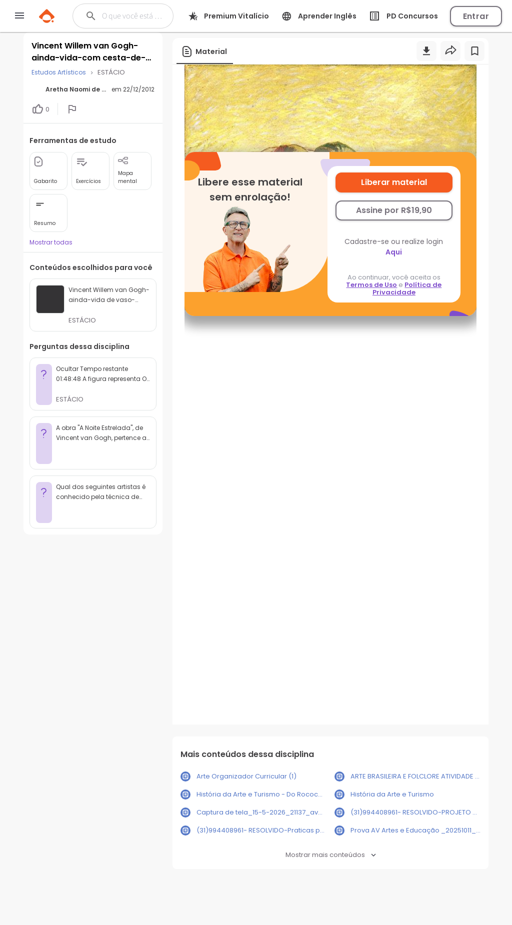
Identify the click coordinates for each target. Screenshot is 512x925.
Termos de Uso (371, 285)
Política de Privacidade (407, 288)
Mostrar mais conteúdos (331, 855)
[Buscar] (132, 16)
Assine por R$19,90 (394, 210)
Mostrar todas (51, 242)
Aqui (394, 252)
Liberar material (394, 182)
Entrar (476, 16)
